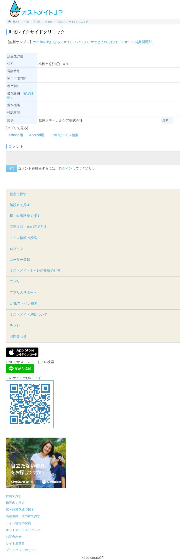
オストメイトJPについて (28, 314)
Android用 (36, 135)
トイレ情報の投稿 (23, 238)
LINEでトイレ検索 (64, 135)
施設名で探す (20, 205)
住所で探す (18, 194)
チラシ (15, 325)
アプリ (15, 282)
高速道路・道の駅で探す (28, 227)
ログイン (65, 168)
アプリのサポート (23, 292)
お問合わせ (18, 336)
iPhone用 (16, 135)
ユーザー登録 (20, 259)
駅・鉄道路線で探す (25, 216)
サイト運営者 (15, 543)
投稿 (11, 168)
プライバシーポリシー (21, 550)
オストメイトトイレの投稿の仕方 (35, 270)
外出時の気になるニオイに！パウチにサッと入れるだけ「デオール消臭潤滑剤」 (94, 42)
